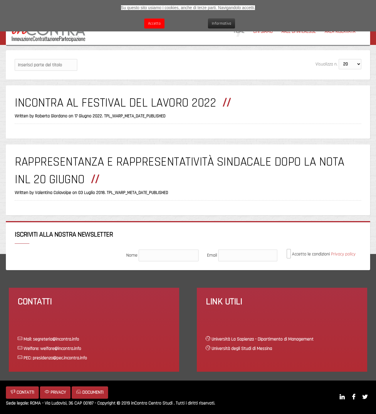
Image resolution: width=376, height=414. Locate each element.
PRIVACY (55, 392)
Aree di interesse (298, 31)
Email (212, 255)
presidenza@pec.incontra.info (60, 358)
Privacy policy (343, 254)
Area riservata (340, 31)
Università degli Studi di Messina (242, 349)
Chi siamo (263, 31)
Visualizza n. (326, 64)
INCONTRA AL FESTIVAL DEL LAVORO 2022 (115, 103)
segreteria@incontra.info (56, 339)
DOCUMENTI (89, 392)
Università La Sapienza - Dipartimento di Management (262, 339)
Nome (131, 255)
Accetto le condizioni (321, 254)
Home (239, 31)
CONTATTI (22, 392)
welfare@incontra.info (60, 349)
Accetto (154, 23)
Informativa (221, 23)
